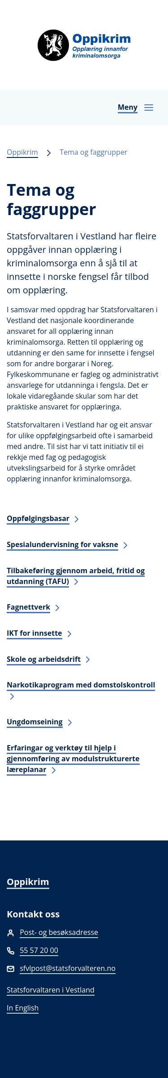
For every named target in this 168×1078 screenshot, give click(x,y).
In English (23, 1008)
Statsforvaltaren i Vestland (51, 990)
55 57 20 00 (39, 950)
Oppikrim (22, 152)
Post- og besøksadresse (59, 932)
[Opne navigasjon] (136, 107)
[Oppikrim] (84, 45)
